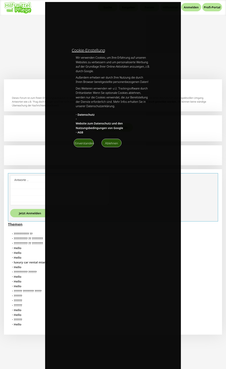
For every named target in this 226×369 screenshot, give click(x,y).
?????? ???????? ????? (28, 291)
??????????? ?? (23, 234)
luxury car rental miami (31, 262)
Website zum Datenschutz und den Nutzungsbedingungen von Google (99, 125)
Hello (17, 248)
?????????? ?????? (25, 272)
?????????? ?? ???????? (28, 238)
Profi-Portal (212, 7)
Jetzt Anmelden (30, 213)
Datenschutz (86, 115)
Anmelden (191, 7)
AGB (80, 132)
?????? (18, 296)
